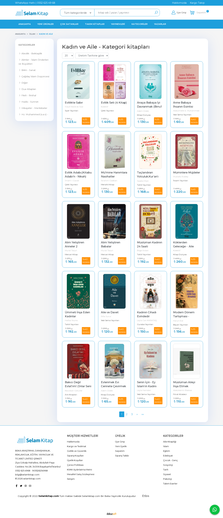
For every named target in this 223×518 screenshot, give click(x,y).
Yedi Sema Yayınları (182, 114)
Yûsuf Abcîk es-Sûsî (74, 106)
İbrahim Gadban (109, 180)
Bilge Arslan (143, 250)
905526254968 (40, 470)
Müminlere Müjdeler (186, 172)
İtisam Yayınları (180, 180)
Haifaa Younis (71, 320)
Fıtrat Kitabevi (180, 394)
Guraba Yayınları (145, 324)
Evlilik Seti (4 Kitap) (114, 102)
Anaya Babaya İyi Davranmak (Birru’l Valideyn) (149, 106)
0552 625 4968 (22, 470)
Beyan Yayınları (180, 324)
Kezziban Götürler (73, 390)
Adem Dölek (143, 111)
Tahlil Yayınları (144, 185)
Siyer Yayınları (71, 110)
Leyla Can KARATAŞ (147, 320)
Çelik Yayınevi (107, 110)
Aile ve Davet (110, 312)
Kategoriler (26, 45)
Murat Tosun (71, 250)
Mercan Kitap (71, 254)
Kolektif (104, 106)
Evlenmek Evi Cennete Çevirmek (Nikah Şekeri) (114, 386)
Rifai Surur (106, 316)
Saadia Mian (143, 181)
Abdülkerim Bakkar (182, 390)
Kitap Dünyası (144, 115)
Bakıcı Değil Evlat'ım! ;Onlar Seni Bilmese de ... (78, 386)
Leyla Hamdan (144, 390)
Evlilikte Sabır (74, 102)
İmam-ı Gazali (72, 180)
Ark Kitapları (71, 394)
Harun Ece (178, 320)
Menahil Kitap (107, 184)
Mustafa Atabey (180, 176)
